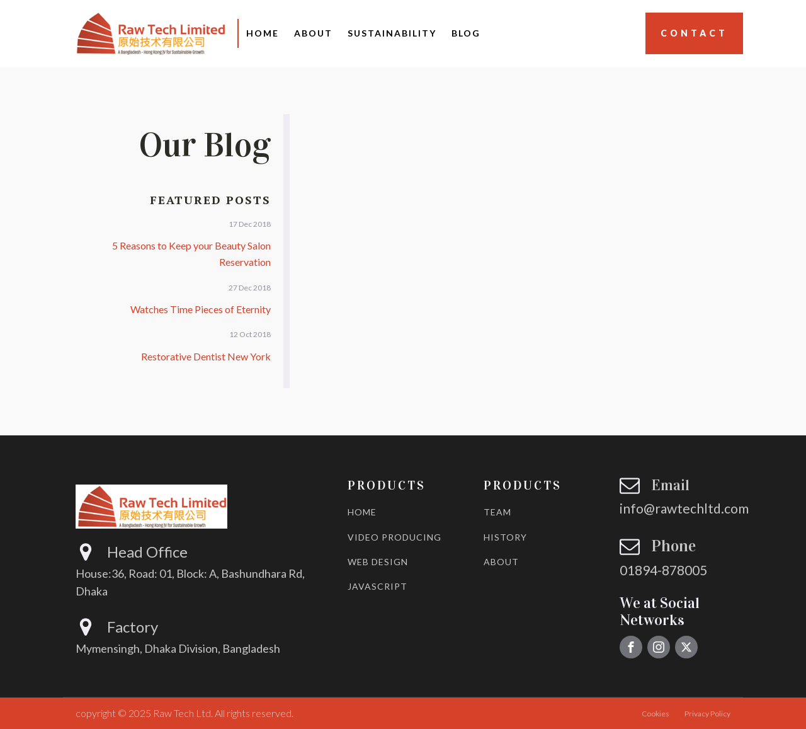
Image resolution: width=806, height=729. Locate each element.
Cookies (655, 713)
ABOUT (501, 561)
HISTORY (505, 537)
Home (262, 33)
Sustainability (392, 33)
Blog (465, 33)
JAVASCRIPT (377, 586)
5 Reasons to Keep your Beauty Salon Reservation (191, 253)
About (313, 33)
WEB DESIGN (378, 561)
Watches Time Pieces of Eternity (200, 309)
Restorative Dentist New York (206, 356)
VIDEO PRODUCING (394, 537)
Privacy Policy (707, 713)
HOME (362, 512)
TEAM (497, 512)
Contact (694, 33)
